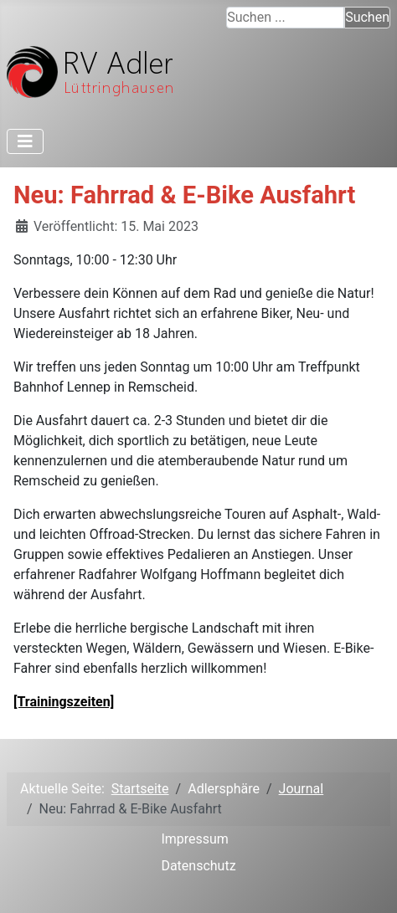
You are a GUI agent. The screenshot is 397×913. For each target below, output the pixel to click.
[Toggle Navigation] (25, 141)
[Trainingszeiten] (63, 702)
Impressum (195, 839)
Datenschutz (198, 866)
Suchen (367, 17)
